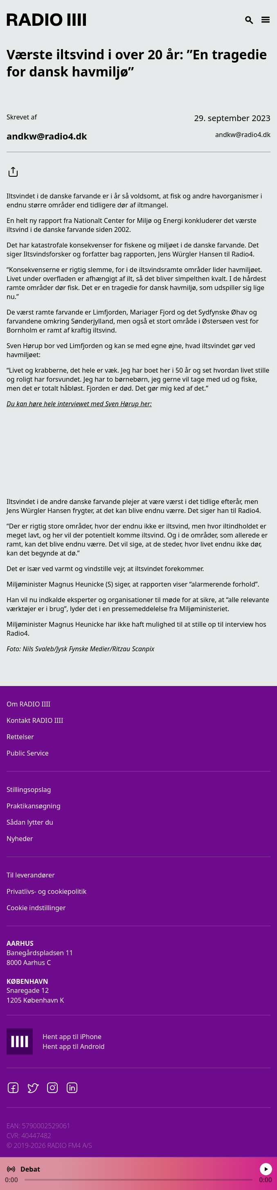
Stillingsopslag (29, 789)
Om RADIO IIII (28, 704)
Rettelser (20, 736)
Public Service (28, 753)
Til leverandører (31, 875)
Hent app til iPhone (72, 1036)
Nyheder (20, 838)
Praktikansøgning (34, 805)
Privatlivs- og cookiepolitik (46, 891)
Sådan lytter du (30, 822)
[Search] (173, 19)
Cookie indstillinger (36, 907)
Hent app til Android (74, 1046)
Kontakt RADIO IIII (35, 720)
